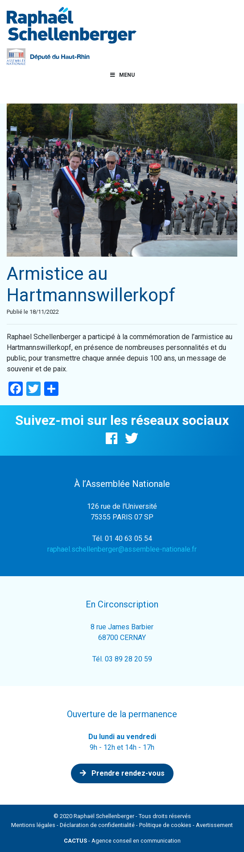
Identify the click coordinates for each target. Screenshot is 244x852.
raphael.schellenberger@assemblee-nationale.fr (122, 549)
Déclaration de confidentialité (97, 825)
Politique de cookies (165, 825)
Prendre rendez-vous (122, 773)
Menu (122, 75)
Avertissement (214, 825)
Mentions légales (33, 825)
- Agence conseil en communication (122, 840)
